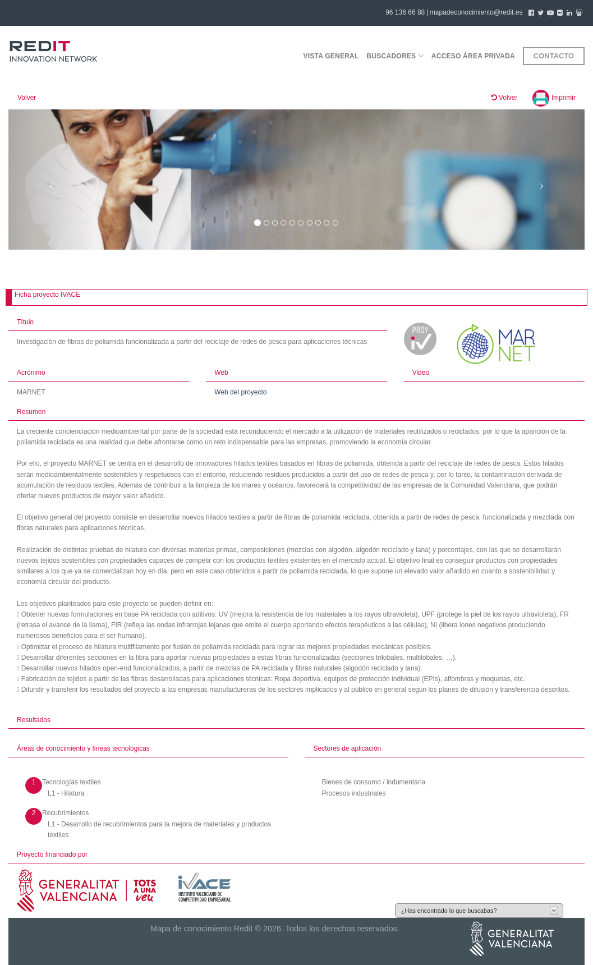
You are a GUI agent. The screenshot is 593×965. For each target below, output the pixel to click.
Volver (26, 98)
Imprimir (554, 98)
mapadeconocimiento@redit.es (476, 12)
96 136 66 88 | (407, 12)
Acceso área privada (473, 56)
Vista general (330, 56)
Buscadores (395, 55)
